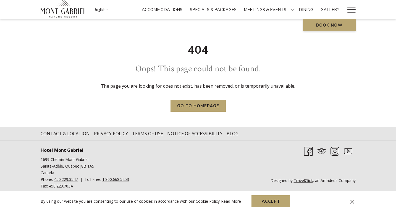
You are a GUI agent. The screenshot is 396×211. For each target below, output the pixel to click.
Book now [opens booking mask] (329, 25)
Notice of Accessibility (194, 134)
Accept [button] (271, 201)
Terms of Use (147, 134)
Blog (232, 134)
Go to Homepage (198, 106)
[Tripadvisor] (321, 151)
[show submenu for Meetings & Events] (292, 9)
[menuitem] (162, 9)
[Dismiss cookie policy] (352, 201)
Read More (231, 201)
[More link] (349, 9)
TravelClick (303, 180)
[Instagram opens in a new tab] (335, 151)
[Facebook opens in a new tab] (308, 151)
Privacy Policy (111, 134)
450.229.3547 (66, 179)
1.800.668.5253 (115, 179)
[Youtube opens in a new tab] (348, 151)
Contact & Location (65, 134)
